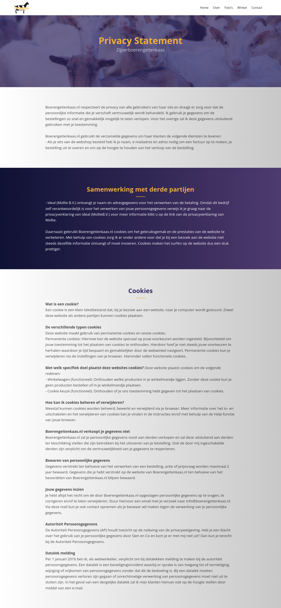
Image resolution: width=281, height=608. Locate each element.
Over (216, 8)
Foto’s (228, 8)
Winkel (242, 8)
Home (204, 8)
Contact (257, 8)
